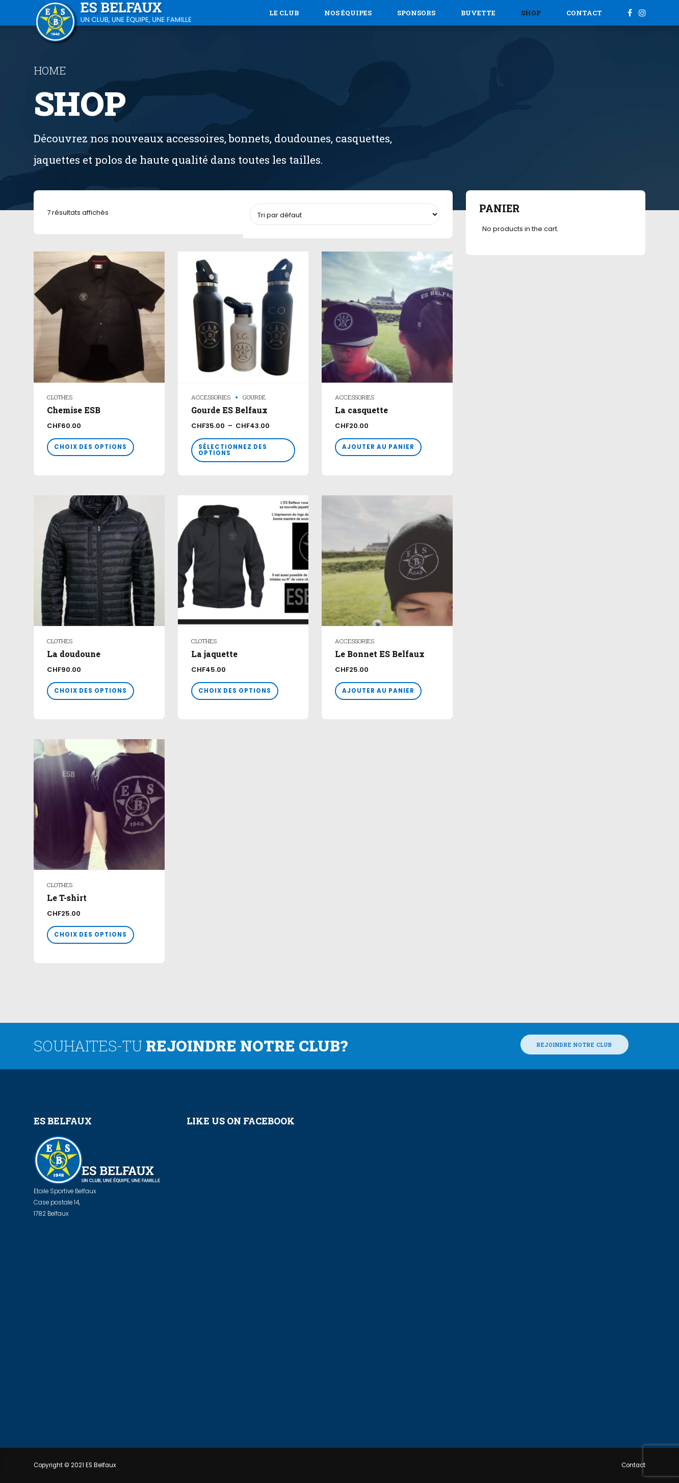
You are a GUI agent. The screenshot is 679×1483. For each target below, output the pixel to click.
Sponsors (416, 12)
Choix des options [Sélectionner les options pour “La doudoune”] (90, 691)
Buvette (478, 12)
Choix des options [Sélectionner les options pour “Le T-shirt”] (90, 935)
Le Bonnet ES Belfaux (380, 654)
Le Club (284, 12)
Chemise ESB (73, 410)
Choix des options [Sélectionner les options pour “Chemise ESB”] (90, 447)
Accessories (210, 397)
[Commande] (344, 214)
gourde (254, 397)
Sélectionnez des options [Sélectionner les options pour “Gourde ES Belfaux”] (232, 450)
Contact (584, 12)
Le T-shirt (67, 898)
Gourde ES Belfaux (229, 410)
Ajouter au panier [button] (378, 447)
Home (50, 70)
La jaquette (214, 654)
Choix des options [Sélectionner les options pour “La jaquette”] (234, 691)
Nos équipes (348, 12)
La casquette (361, 410)
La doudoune (73, 654)
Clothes (59, 397)
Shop (531, 12)
